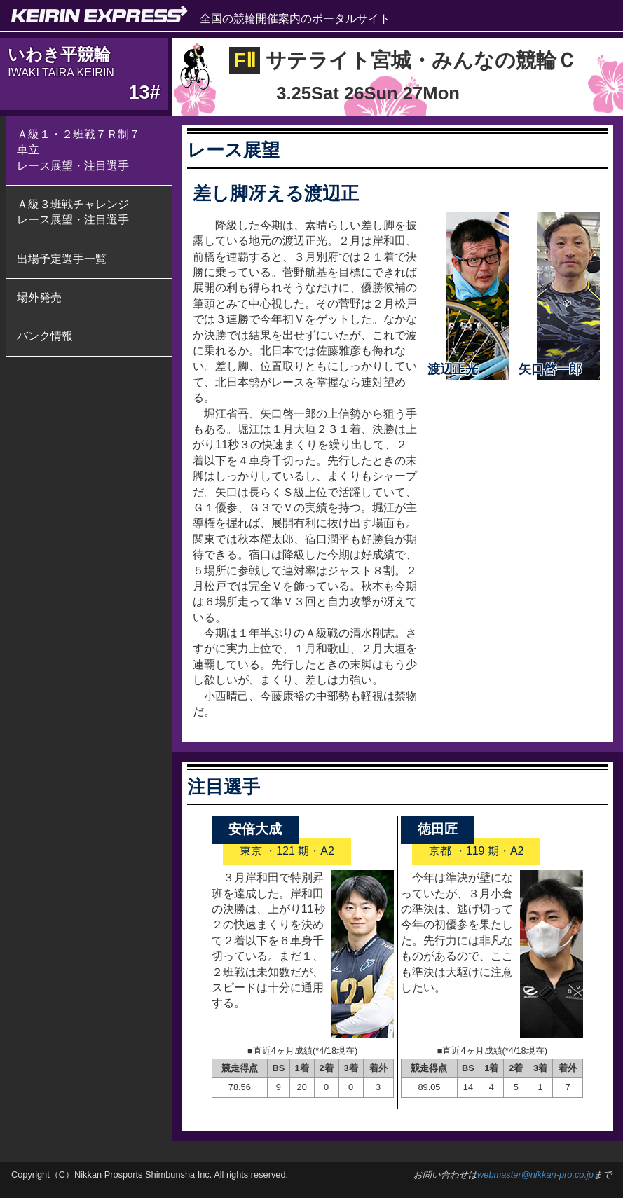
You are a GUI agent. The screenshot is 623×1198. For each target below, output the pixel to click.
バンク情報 (45, 336)
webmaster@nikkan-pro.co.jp (535, 1174)
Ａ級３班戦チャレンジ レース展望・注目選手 (73, 212)
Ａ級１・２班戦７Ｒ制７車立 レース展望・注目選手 (78, 150)
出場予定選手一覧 (62, 259)
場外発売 (39, 297)
